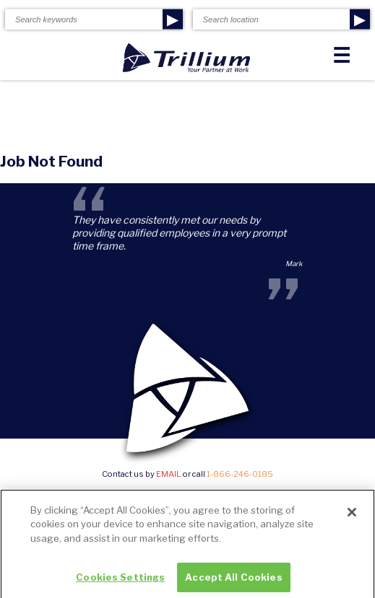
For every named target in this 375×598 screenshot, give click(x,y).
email (168, 474)
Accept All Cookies (233, 580)
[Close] (352, 515)
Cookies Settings (120, 580)
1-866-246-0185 (240, 474)
